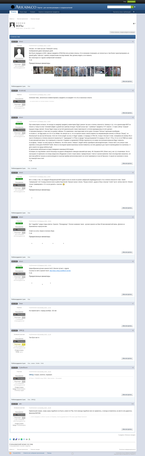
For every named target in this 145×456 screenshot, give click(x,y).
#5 (133, 217)
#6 (133, 261)
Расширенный (135, 7)
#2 (133, 90)
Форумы (14, 12)
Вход (125, 1)
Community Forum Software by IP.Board (126, 453)
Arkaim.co (11, 449)
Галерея (32, 12)
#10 (133, 404)
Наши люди (23, 12)
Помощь (49, 453)
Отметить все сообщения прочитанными (33, 453)
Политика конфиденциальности (127, 449)
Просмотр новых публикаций (121, 12)
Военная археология (22, 449)
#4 (133, 172)
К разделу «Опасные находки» (127, 435)
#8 (133, 330)
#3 (133, 117)
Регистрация (131, 1)
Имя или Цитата (127, 81)
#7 (133, 303)
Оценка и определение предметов (48, 12)
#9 (133, 367)
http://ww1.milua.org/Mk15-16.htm (60, 270)
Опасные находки (35, 449)
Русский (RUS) (16, 453)
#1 (133, 41)
